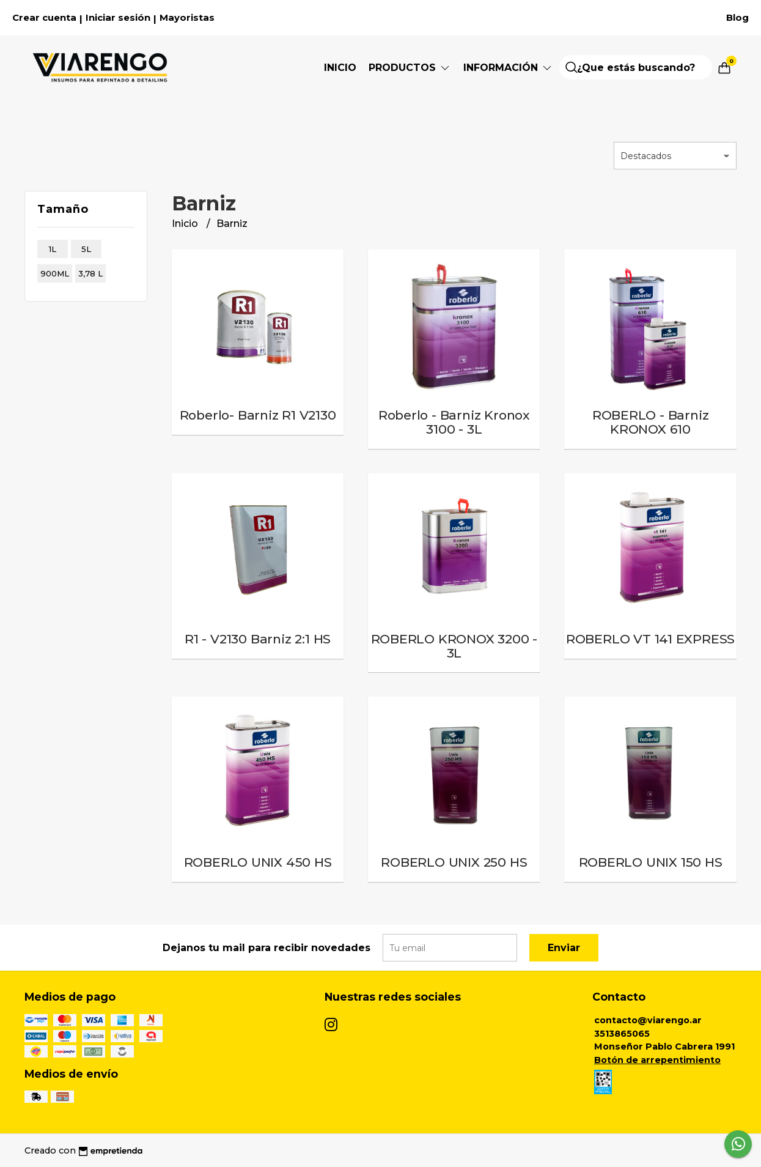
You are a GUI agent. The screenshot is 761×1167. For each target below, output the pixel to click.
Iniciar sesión (118, 17)
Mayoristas (187, 17)
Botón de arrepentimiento (657, 1059)
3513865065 (622, 1033)
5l (86, 249)
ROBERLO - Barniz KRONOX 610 (650, 422)
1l (52, 249)
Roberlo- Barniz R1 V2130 (258, 415)
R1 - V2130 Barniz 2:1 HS (258, 638)
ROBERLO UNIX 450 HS (258, 862)
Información (508, 67)
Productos (410, 67)
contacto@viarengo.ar (648, 1020)
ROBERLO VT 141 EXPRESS (650, 638)
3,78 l (90, 273)
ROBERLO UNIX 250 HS (454, 862)
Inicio (340, 67)
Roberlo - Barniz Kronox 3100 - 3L (454, 422)
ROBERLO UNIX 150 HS (650, 862)
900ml (54, 273)
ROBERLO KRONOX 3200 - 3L (454, 646)
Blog (737, 17)
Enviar (564, 948)
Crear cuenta (44, 17)
